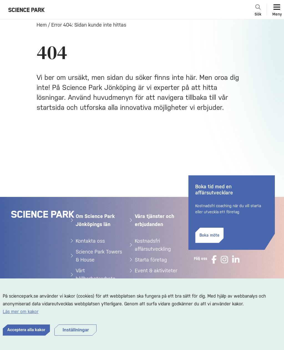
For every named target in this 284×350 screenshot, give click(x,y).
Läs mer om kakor (21, 311)
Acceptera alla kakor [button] (26, 329)
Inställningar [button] (76, 330)
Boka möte (209, 235)
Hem (42, 25)
